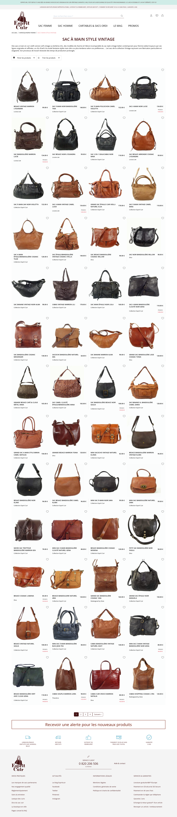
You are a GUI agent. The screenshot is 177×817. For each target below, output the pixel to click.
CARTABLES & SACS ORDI (93, 25)
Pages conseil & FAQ (19, 811)
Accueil (14, 32)
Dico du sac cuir (18, 803)
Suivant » (97, 714)
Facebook (55, 787)
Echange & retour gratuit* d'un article (148, 803)
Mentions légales (99, 782)
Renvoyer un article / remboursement (148, 807)
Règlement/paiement (20, 790)
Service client (88, 760)
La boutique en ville (19, 807)
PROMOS (133, 25)
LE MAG (117, 25)
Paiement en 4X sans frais (143, 790)
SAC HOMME (65, 25)
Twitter (55, 790)
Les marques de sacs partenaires (24, 782)
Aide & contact (119, 763)
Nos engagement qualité (21, 787)
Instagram (56, 799)
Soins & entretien (18, 795)
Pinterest (55, 795)
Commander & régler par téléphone (147, 795)
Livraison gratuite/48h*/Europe (145, 782)
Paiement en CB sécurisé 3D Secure (147, 787)
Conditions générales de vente (104, 787)
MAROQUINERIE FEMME (27, 32)
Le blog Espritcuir (59, 782)
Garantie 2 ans (139, 799)
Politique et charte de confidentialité (107, 790)
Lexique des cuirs (18, 799)
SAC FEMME (45, 25)
